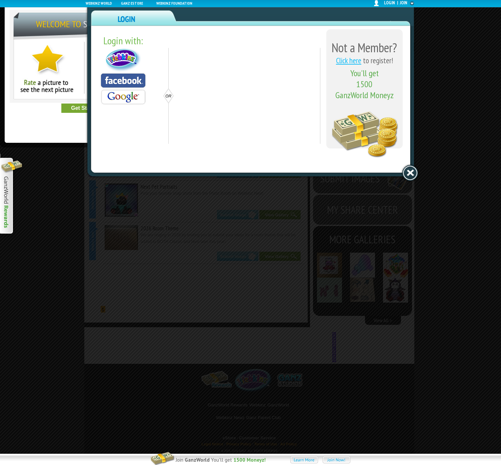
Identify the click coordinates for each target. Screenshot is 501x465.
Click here (348, 60)
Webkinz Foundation (174, 3)
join (403, 3)
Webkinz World (99, 3)
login (389, 3)
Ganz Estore (132, 3)
